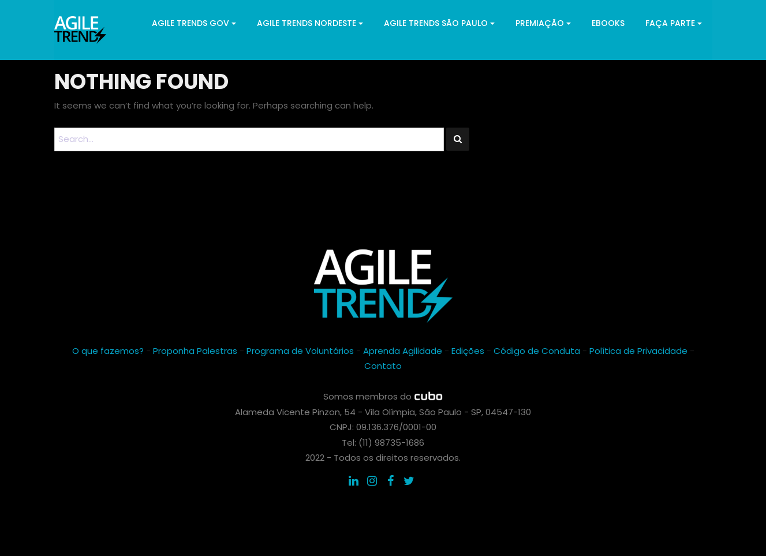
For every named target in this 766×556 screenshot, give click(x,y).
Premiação (543, 23)
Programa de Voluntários (300, 351)
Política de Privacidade (638, 351)
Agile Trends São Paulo (439, 23)
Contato (383, 366)
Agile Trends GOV (194, 23)
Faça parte (673, 23)
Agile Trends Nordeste (310, 23)
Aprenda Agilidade (402, 351)
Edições (467, 351)
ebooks (608, 23)
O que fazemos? (108, 351)
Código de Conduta (537, 351)
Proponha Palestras (195, 351)
